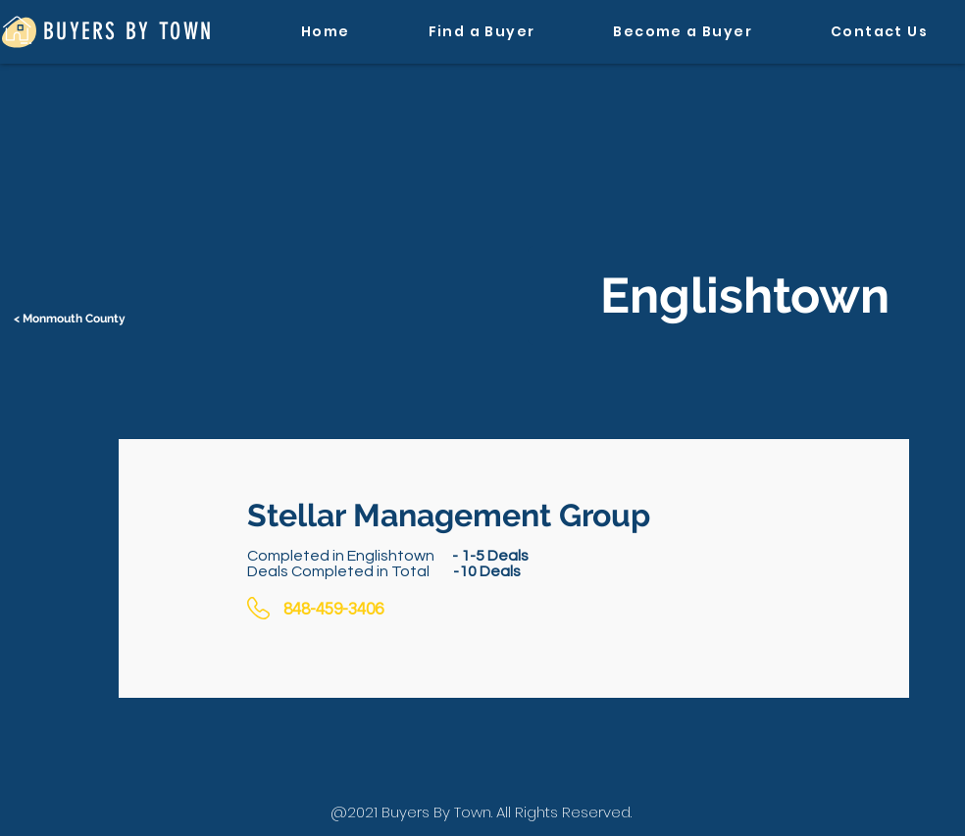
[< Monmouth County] (71, 318)
